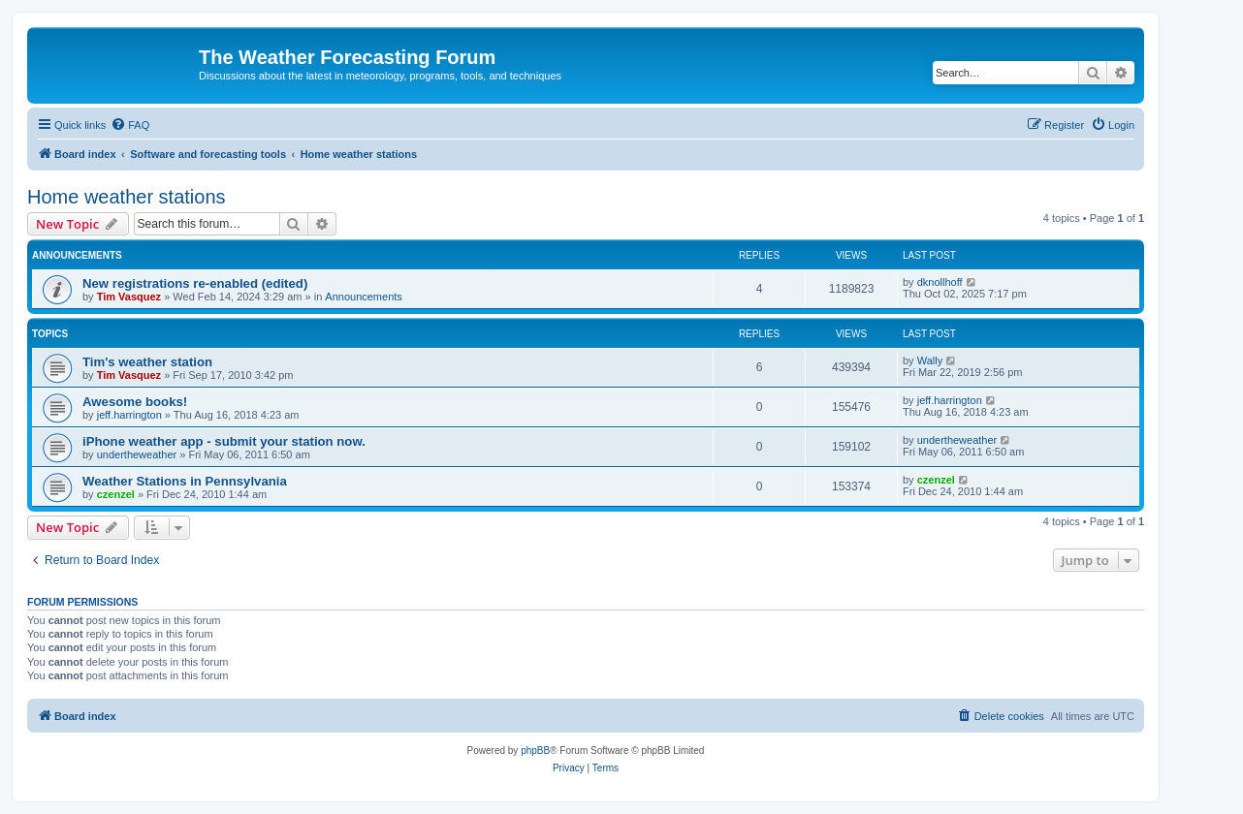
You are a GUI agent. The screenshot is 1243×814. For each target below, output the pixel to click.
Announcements (363, 296)
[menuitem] (130, 125)
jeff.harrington (129, 415)
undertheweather (137, 454)
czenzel (116, 494)
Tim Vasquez (129, 296)
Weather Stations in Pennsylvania (184, 481)
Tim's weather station (147, 362)
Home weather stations (126, 196)
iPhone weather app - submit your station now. (224, 441)
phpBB (535, 750)
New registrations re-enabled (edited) (194, 283)
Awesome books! (134, 401)
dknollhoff (940, 282)
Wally (929, 360)
